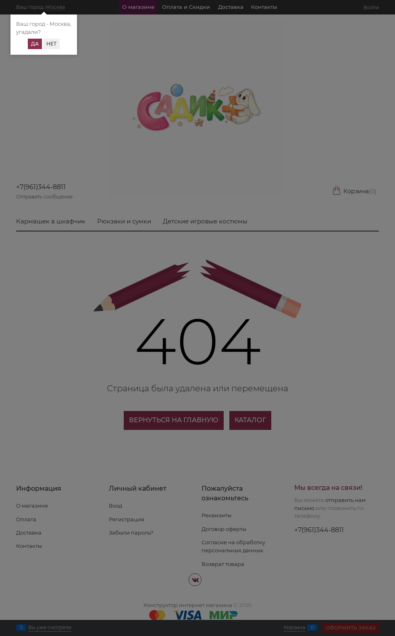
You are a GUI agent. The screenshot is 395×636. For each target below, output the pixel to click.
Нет (51, 44)
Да (35, 44)
